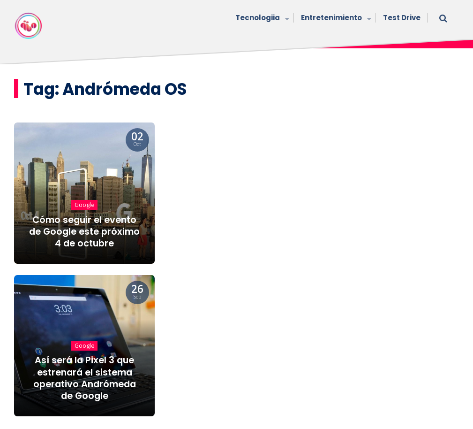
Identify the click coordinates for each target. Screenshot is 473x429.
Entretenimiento (335, 18)
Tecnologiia (261, 18)
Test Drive (401, 18)
